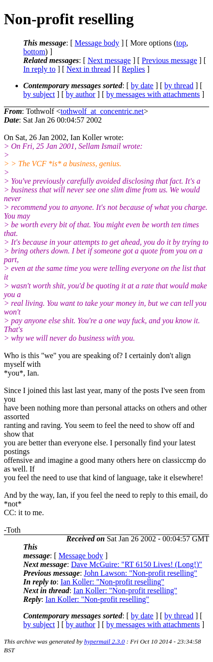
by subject (39, 94)
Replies (133, 69)
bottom (34, 51)
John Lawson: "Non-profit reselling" (140, 573)
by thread (179, 85)
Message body (97, 43)
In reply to (39, 69)
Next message (109, 60)
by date (142, 85)
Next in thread (88, 69)
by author (80, 94)
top (181, 43)
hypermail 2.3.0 (104, 641)
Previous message (169, 60)
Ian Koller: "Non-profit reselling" (112, 582)
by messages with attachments (153, 94)
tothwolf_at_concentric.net (102, 111)
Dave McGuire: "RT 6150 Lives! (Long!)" (136, 564)
